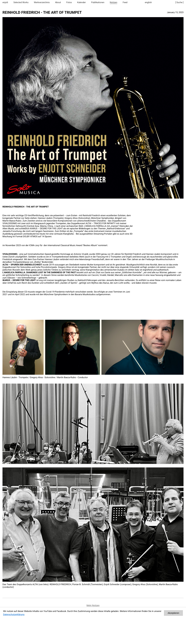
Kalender (81, 2)
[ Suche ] (179, 2)
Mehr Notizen (93, 605)
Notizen (113, 2)
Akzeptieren (173, 613)
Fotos (69, 2)
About (58, 2)
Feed (125, 2)
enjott (5, 2)
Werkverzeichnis (42, 2)
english (148, 2)
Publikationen (97, 2)
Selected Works (21, 2)
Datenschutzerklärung (13, 614)
